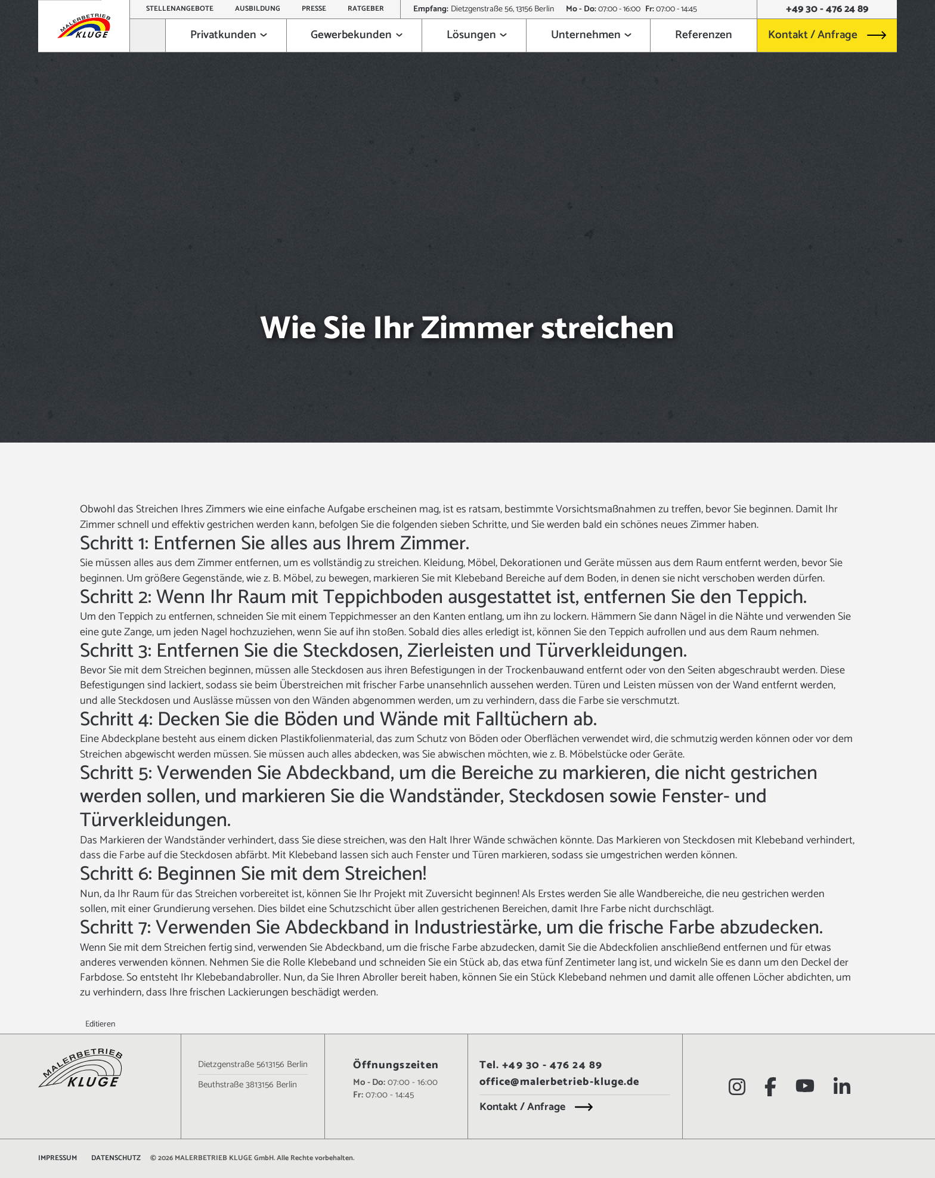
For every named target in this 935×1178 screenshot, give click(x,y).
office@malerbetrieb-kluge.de (559, 1082)
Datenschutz (116, 1159)
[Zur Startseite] (148, 35)
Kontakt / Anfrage (812, 35)
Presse (314, 8)
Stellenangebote (179, 8)
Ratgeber (366, 8)
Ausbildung (257, 8)
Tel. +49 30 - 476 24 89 (540, 1065)
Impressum (57, 1159)
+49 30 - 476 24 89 (827, 9)
